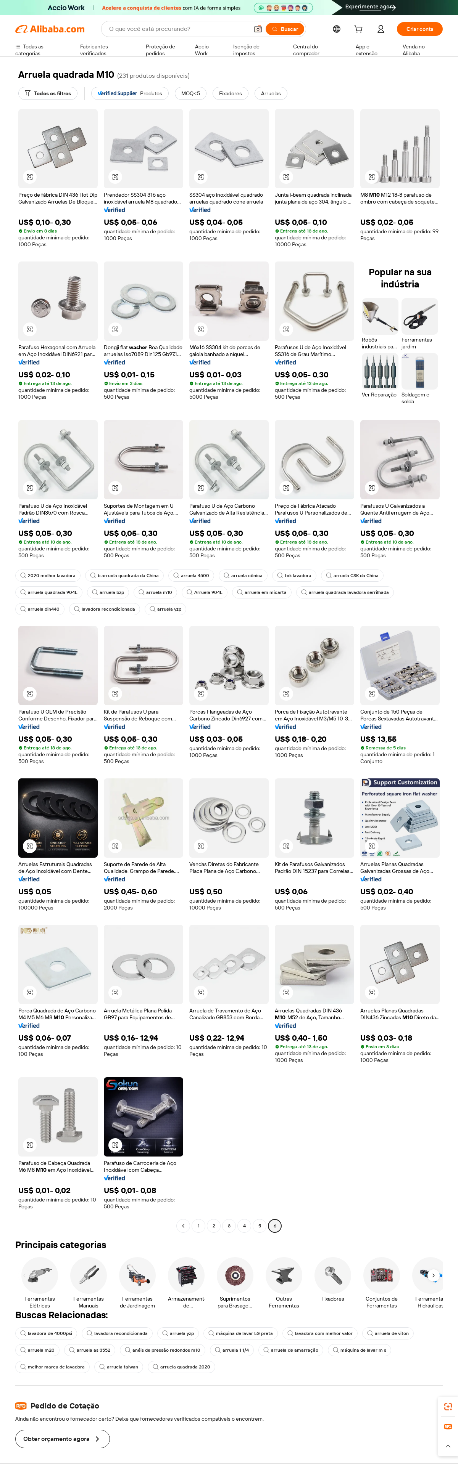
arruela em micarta (262, 592)
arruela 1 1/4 (232, 1350)
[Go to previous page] (183, 1226)
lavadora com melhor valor (320, 1333)
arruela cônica (243, 576)
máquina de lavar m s (359, 1350)
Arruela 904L (205, 592)
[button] (258, 29)
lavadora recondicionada (104, 609)
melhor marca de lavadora (52, 1367)
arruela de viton (388, 1333)
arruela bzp (108, 592)
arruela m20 (37, 1350)
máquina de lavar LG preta (240, 1333)
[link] (448, 1406)
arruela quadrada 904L (48, 592)
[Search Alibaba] (178, 29)
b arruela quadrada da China (124, 576)
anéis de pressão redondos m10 (162, 1350)
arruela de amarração (290, 1350)
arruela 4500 (191, 576)
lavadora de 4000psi (46, 1333)
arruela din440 (40, 609)
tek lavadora (294, 576)
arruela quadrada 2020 (181, 1367)
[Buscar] (285, 29)
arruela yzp (165, 609)
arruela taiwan (118, 1367)
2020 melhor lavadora (48, 576)
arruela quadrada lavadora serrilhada (345, 592)
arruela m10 (155, 592)
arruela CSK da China (352, 576)
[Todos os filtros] (47, 93)
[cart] (360, 30)
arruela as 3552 (89, 1350)
